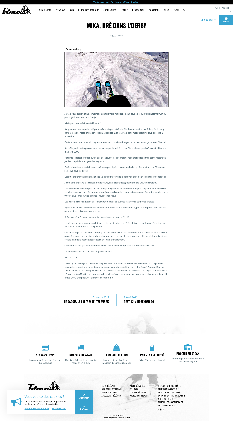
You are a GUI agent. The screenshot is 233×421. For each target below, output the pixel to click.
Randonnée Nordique (88, 10)
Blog (166, 10)
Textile (124, 10)
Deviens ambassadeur (167, 389)
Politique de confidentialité (170, 402)
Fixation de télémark (110, 392)
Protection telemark (139, 395)
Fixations (60, 10)
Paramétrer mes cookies (37, 408)
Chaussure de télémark (111, 389)
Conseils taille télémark (169, 392)
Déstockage (138, 10)
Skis (72, 10)
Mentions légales (165, 398)
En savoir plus (59, 408)
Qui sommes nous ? (166, 405)
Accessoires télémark (111, 395)
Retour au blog (72, 49)
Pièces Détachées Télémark (137, 387)
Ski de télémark (108, 385)
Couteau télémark (138, 392)
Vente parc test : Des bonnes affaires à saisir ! (116, 2)
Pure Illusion (125, 418)
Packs (177, 10)
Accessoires (109, 10)
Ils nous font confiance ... (169, 385)
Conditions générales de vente (171, 395)
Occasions (154, 10)
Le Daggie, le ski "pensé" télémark (86, 301)
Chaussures (45, 10)
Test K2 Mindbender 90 (139, 301)
